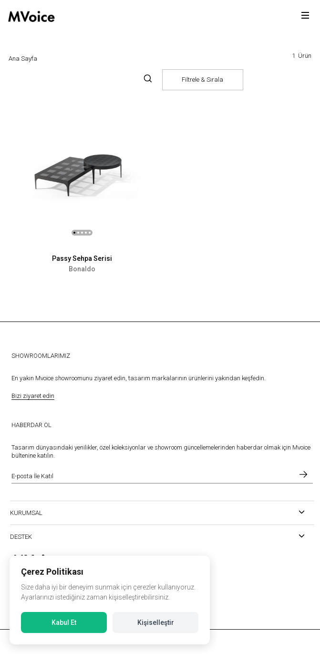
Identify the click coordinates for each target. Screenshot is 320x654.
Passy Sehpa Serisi (82, 258)
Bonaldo (82, 269)
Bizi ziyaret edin (32, 395)
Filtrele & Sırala (202, 79)
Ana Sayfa (23, 58)
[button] (74, 233)
